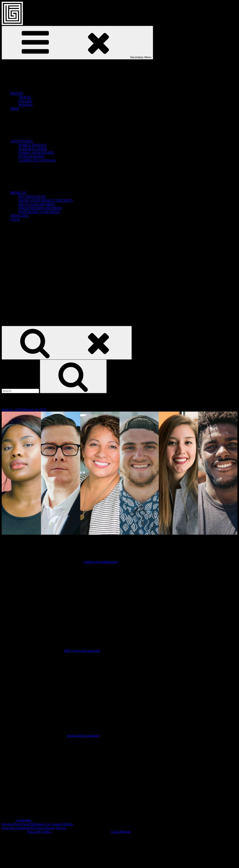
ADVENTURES (53, 141)
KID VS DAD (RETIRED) (37, 204)
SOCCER (25, 101)
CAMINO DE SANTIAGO (37, 160)
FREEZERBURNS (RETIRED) (40, 208)
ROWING (26, 105)
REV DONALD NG (32, 196)
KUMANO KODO (31, 156)
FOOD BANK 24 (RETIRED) (39, 212)
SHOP (14, 108)
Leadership (23, 820)
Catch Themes (121, 832)
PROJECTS (50, 193)
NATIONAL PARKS (33, 149)
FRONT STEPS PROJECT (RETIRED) (46, 200)
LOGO (14, 219)
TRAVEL (25, 97)
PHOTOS (48, 93)
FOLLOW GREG (39, 832)
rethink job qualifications (101, 562)
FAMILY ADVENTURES (36, 152)
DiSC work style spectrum (82, 650)
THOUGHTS (19, 215)
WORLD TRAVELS (32, 145)
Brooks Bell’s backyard (83, 736)
